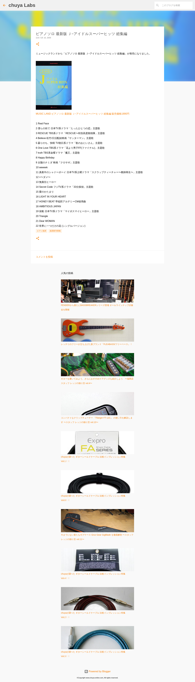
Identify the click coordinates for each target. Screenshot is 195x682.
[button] (37, 44)
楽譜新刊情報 (55, 231)
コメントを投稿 (44, 257)
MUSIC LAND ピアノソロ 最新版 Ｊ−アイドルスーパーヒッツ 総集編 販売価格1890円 (82, 113)
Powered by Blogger (97, 671)
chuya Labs (22, 5)
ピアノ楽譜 (41, 231)
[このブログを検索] (177, 5)
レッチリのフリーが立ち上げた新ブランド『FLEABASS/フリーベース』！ (96, 344)
